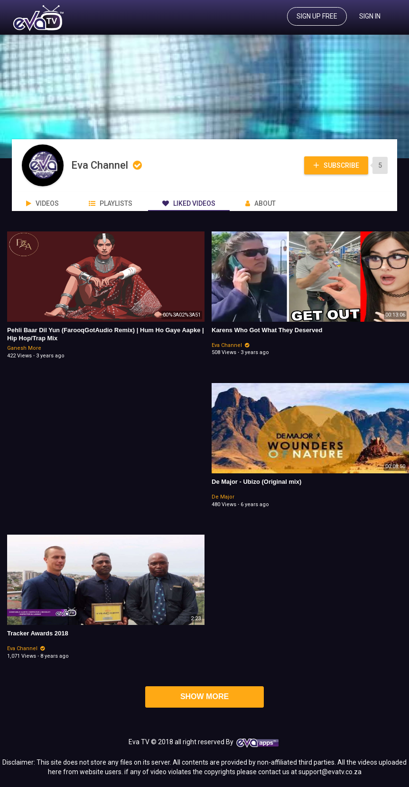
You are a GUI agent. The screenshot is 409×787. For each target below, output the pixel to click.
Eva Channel (107, 165)
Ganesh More (24, 348)
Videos (42, 203)
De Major (223, 497)
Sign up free (317, 16)
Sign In (370, 16)
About (260, 203)
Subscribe (335, 165)
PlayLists (110, 203)
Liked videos (188, 203)
